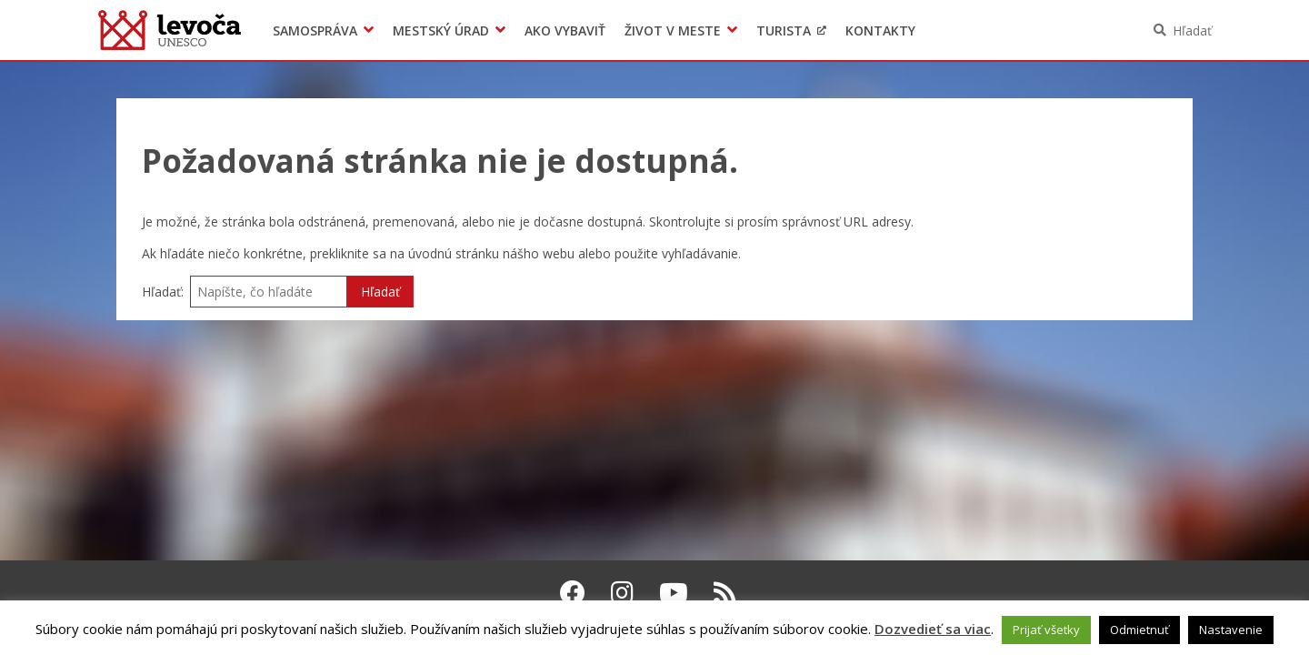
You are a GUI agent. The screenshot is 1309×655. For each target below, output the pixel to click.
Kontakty (880, 30)
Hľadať (1192, 30)
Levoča (169, 30)
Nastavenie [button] (1231, 629)
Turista (783, 30)
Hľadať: (163, 291)
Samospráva (315, 30)
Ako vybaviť (565, 30)
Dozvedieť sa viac (932, 629)
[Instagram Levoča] (622, 592)
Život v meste (673, 30)
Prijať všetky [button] (1046, 629)
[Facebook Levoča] (572, 592)
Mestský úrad (441, 30)
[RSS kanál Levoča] (725, 592)
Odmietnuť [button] (1139, 629)
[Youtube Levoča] (673, 592)
